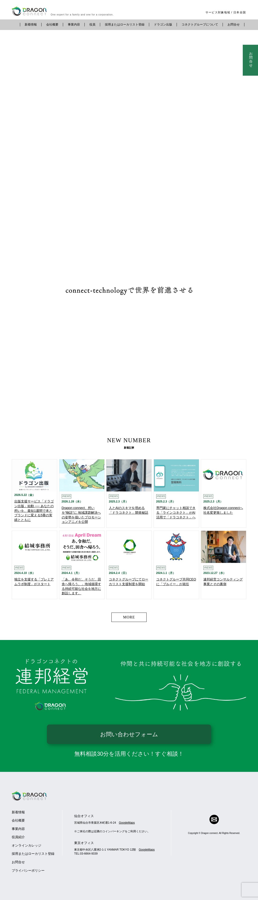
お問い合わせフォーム (129, 734)
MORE (129, 617)
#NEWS (66, 496)
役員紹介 (18, 837)
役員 (92, 24)
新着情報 (31, 24)
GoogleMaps (127, 822)
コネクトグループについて (200, 24)
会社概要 (52, 24)
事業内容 (74, 24)
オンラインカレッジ (26, 845)
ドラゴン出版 (163, 24)
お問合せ (234, 24)
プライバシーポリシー (28, 870)
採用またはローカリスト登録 (124, 24)
